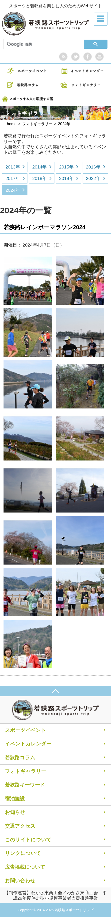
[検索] (40, 44)
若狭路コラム (20, 757)
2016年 (93, 167)
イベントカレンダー (28, 743)
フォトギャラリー (25, 771)
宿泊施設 (15, 798)
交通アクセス (20, 826)
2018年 (39, 178)
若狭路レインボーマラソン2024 (44, 227)
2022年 (93, 178)
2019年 (66, 178)
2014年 (39, 167)
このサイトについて (28, 839)
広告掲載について (25, 867)
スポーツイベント (25, 730)
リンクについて (23, 853)
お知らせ (15, 812)
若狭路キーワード (25, 784)
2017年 (12, 178)
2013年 (12, 167)
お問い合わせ (20, 880)
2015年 (66, 167)
